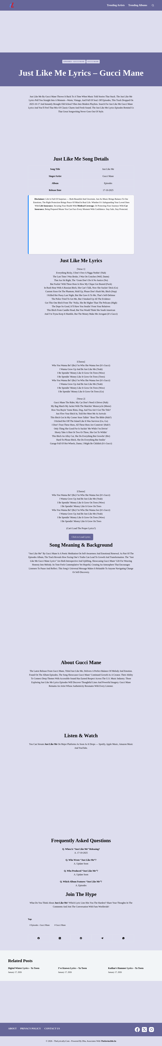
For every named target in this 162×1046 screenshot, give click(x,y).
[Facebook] (38, 938)
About (12, 1028)
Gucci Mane (93, 62)
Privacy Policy (30, 1028)
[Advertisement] (81, 31)
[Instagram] (151, 1029)
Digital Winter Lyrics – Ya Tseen (23, 968)
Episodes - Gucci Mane (74, 62)
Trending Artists (116, 5)
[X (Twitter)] (60, 938)
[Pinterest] (81, 938)
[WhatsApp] (123, 938)
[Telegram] (102, 938)
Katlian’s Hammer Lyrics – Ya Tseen (126, 968)
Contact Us (52, 1028)
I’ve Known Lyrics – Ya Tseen (72, 968)
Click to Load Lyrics (81, 537)
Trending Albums (137, 5)
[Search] (153, 5)
